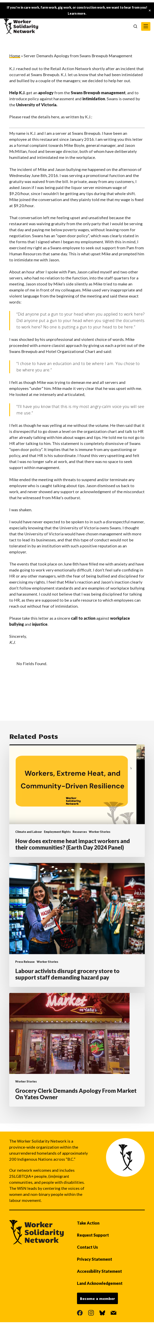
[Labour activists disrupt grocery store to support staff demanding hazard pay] (77, 925)
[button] (145, 26)
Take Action (88, 1223)
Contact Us (87, 1247)
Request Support (93, 1235)
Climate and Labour (28, 831)
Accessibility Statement (99, 1271)
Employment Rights (57, 831)
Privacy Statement (94, 1259)
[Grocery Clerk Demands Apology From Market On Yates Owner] (77, 1050)
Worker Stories (99, 831)
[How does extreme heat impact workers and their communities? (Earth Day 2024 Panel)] (77, 800)
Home (14, 55)
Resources (80, 831)
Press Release (25, 961)
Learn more (76, 13)
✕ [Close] (149, 10)
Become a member (97, 1298)
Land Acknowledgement (100, 1283)
